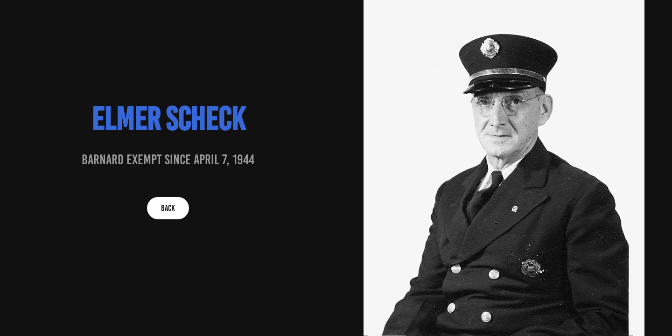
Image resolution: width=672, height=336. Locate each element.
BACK (168, 208)
